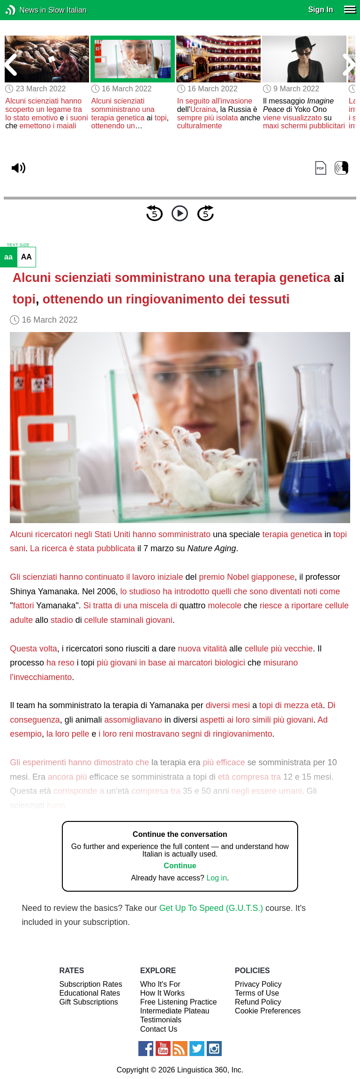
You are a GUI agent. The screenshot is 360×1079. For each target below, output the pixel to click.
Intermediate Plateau (175, 1011)
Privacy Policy (258, 984)
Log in (216, 878)
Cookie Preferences (268, 1011)
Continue (180, 866)
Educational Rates (89, 993)
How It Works (162, 993)
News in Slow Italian (25, 10)
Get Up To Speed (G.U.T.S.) (211, 908)
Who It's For (160, 984)
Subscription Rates (90, 984)
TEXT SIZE (18, 245)
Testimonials (160, 1020)
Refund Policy (258, 1002)
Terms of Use (257, 993)
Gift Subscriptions (88, 1002)
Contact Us (158, 1029)
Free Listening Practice (178, 1002)
